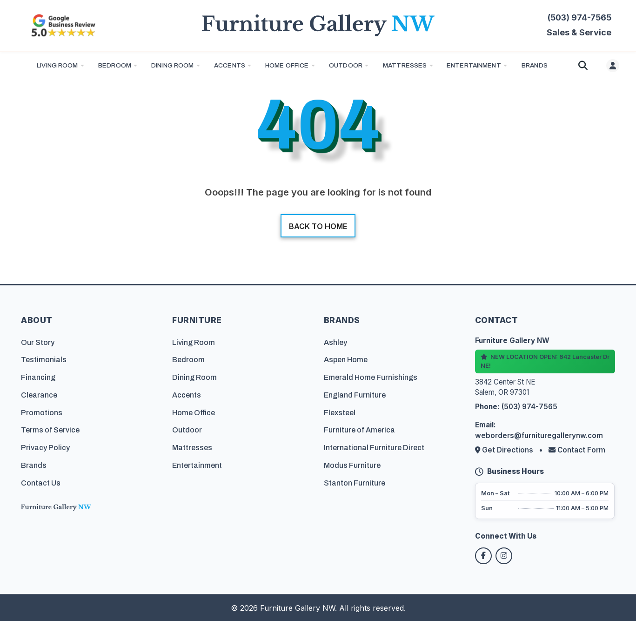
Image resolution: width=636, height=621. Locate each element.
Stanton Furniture (354, 483)
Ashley (335, 342)
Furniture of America (359, 430)
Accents (229, 65)
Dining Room (172, 65)
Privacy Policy (45, 448)
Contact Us (40, 483)
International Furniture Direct (374, 448)
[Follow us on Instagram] (503, 555)
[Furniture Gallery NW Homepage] (318, 25)
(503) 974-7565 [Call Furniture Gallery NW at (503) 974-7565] (579, 17)
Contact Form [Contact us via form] (577, 450)
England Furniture (355, 395)
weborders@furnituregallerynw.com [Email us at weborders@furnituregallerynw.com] (539, 435)
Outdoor (345, 65)
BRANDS (535, 65)
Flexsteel (339, 413)
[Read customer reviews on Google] (62, 25)
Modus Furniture (352, 465)
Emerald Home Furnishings (370, 377)
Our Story (37, 342)
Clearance (39, 395)
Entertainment (474, 65)
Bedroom (114, 65)
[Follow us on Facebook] (483, 555)
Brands (34, 465)
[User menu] (612, 66)
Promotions (41, 413)
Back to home (318, 226)
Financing (38, 377)
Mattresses (405, 65)
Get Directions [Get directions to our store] (505, 450)
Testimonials (44, 360)
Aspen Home (346, 360)
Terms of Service (50, 430)
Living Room (57, 65)
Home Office (287, 65)
